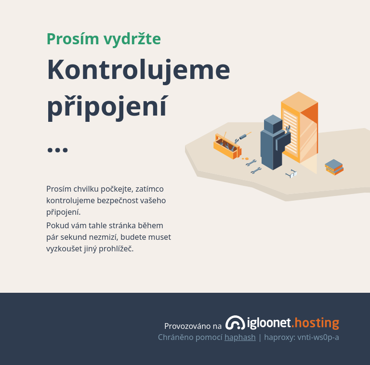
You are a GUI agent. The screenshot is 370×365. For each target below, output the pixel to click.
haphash (240, 337)
